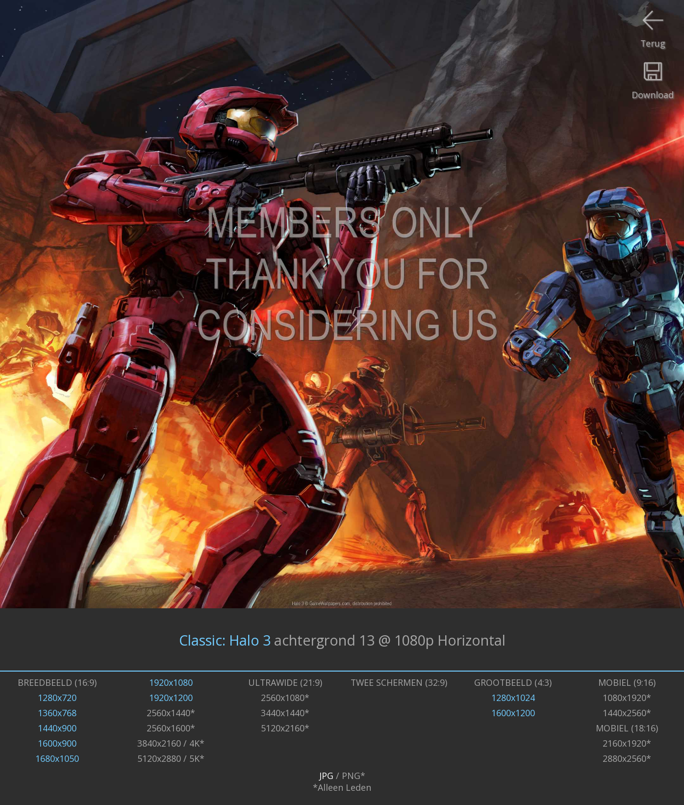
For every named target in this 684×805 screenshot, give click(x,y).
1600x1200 (513, 713)
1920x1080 (171, 682)
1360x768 (57, 713)
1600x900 (57, 743)
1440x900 (57, 728)
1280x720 (57, 697)
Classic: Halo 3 (225, 639)
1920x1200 (171, 697)
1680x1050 (57, 758)
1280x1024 (513, 697)
